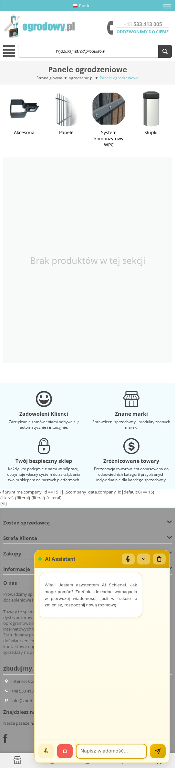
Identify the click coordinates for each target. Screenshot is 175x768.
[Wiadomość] (111, 751)
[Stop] (65, 751)
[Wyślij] (158, 751)
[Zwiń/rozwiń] (143, 559)
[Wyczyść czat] (159, 559)
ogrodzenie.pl (81, 78)
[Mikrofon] (128, 559)
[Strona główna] (17, 760)
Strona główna (49, 78)
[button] (167, 6)
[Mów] (46, 751)
